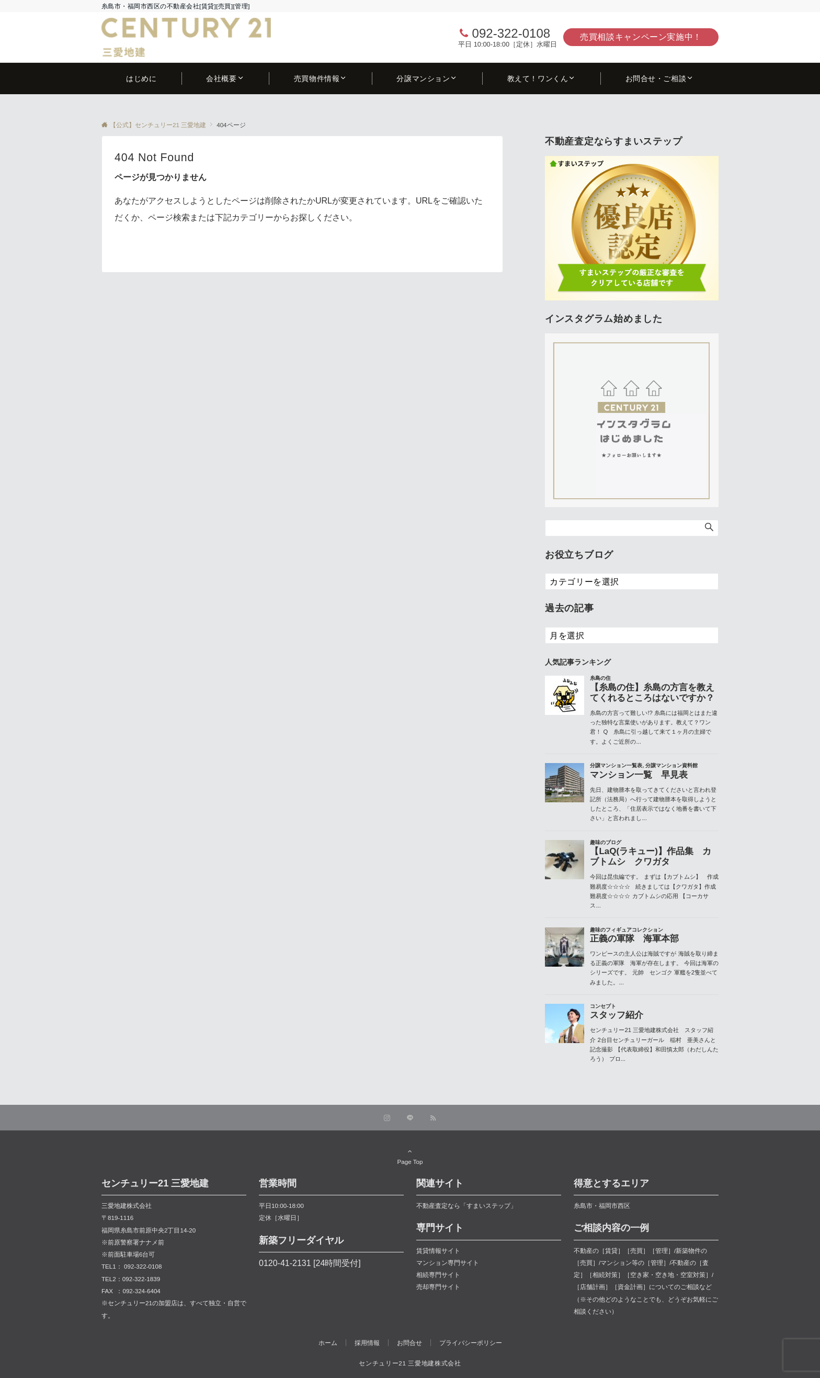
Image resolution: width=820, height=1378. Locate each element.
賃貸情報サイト (438, 1250)
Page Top (410, 1156)
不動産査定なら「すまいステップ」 (466, 1205)
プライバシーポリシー (470, 1342)
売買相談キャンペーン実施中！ (641, 36)
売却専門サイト (438, 1286)
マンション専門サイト (447, 1262)
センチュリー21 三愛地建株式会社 (410, 1363)
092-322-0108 (511, 33)
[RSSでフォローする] (433, 1118)
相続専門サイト (438, 1274)
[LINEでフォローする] (410, 1118)
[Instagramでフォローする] (387, 1118)
